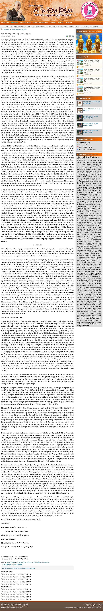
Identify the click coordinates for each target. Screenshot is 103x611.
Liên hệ (60, 22)
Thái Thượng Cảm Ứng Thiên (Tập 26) (13, 592)
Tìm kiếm (53, 22)
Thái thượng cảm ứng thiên (18, 29)
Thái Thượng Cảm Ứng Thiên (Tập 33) (13, 574)
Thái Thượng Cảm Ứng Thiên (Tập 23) (13, 599)
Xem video (81, 66)
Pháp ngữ (14, 22)
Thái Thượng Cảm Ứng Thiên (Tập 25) (13, 594)
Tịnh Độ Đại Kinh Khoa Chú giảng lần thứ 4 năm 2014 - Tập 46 (92, 88)
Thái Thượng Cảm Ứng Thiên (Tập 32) (13, 577)
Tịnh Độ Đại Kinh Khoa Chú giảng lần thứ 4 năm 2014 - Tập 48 (92, 71)
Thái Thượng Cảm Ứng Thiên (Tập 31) (13, 579)
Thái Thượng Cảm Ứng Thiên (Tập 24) (13, 597)
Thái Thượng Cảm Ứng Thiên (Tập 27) (13, 589)
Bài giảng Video (25, 22)
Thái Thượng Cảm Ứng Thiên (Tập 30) (13, 582)
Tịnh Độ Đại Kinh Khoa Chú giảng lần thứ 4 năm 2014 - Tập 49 (92, 62)
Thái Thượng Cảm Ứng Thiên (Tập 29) (13, 584)
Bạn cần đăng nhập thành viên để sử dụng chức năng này (18, 568)
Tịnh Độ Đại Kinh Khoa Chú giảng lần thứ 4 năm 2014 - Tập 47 (92, 80)
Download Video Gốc (40, 22)
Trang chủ (5, 22)
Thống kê (68, 22)
